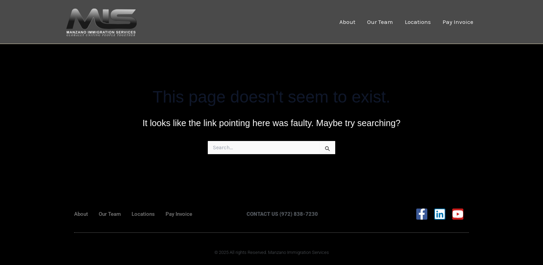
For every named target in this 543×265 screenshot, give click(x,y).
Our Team (380, 21)
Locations (418, 21)
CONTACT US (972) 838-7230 (282, 214)
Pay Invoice (458, 21)
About (347, 21)
